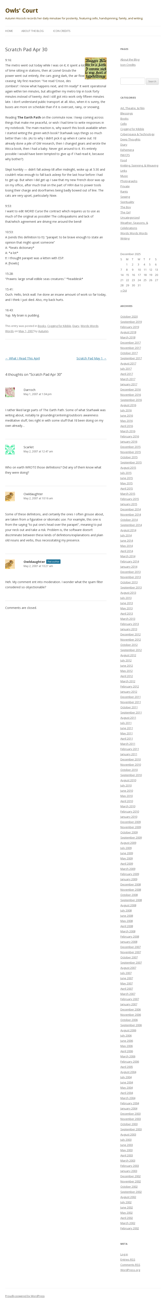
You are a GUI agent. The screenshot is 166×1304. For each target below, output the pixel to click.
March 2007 (127, 994)
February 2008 (129, 936)
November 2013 (130, 577)
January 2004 (128, 1108)
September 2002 (131, 1192)
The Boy (125, 207)
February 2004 (129, 1103)
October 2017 (129, 353)
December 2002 (130, 1176)
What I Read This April (22, 358)
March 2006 (127, 1056)
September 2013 (131, 587)
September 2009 (131, 837)
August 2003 (128, 1134)
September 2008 (131, 900)
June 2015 (126, 478)
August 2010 (128, 780)
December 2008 (130, 884)
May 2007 (126, 983)
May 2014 (126, 546)
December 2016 (130, 389)
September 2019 (131, 322)
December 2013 (130, 572)
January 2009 (128, 879)
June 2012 (126, 666)
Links (123, 171)
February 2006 (129, 1061)
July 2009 (126, 848)
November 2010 (130, 765)
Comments (130, 1265)
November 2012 (130, 639)
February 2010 (129, 811)
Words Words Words (134, 233)
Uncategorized (130, 217)
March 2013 (127, 619)
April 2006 (126, 1051)
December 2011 (130, 697)
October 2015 (129, 457)
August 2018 (128, 332)
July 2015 (126, 473)
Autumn (43, 331)
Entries (127, 1259)
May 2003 (126, 1150)
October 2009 (129, 832)
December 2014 (130, 509)
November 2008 (130, 890)
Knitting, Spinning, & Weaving (139, 165)
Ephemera (127, 150)
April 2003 (126, 1155)
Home (9, 31)
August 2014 (128, 530)
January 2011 (128, 754)
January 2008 (128, 942)
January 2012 (128, 692)
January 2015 (128, 504)
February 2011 (129, 749)
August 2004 (128, 1072)
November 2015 (130, 452)
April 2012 (126, 676)
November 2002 (130, 1181)
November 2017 (130, 348)
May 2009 (126, 858)
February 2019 (129, 327)
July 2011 (126, 723)
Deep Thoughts (130, 139)
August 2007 (128, 968)
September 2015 (131, 462)
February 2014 (129, 561)
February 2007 (129, 999)
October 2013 (129, 582)
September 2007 (131, 962)
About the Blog (32, 31)
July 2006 (126, 1035)
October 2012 (129, 645)
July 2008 (126, 910)
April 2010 (126, 801)
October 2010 (129, 770)
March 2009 (127, 869)
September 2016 (131, 400)
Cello (123, 124)
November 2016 (130, 395)
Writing (124, 238)
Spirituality (127, 202)
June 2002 (126, 1207)
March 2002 (127, 1223)
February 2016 (129, 436)
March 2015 (127, 494)
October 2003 (129, 1124)
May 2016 (126, 421)
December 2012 (130, 634)
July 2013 (126, 598)
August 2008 (128, 905)
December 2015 (130, 447)
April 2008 (126, 926)
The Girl (125, 212)
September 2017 (131, 358)
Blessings (126, 113)
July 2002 (126, 1202)
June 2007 (126, 978)
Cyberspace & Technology (137, 134)
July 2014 (126, 535)
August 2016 (128, 405)
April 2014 (126, 551)
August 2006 (128, 1030)
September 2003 (131, 1129)
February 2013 (129, 624)
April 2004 (126, 1093)
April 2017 (126, 374)
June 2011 (126, 728)
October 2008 (129, 895)
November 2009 (130, 827)
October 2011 (129, 707)
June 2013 (126, 603)
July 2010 (126, 785)
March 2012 (127, 681)
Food (123, 160)
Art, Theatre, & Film (132, 108)
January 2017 (128, 384)
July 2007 (126, 973)
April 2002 (126, 1218)
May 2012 (126, 671)
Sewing (125, 197)
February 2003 (129, 1166)
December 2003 (130, 1114)
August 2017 (128, 363)
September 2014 (131, 525)
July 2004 (126, 1077)
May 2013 (126, 608)
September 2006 (131, 1025)
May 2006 (126, 1046)
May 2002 (126, 1213)
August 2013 (128, 593)
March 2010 (127, 806)
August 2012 (128, 655)
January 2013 (128, 629)
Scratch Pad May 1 (92, 358)
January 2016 (128, 441)
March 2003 (127, 1160)
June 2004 (126, 1082)
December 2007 (130, 947)
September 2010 (131, 775)
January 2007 (128, 1004)
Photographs (128, 181)
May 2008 (126, 921)
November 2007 (130, 952)
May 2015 (126, 483)
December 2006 (130, 1009)
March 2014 (127, 556)
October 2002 (129, 1187)
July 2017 (126, 369)
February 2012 (129, 686)
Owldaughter (34, 561)
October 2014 (129, 520)
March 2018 (127, 337)
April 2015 (126, 488)
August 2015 (128, 468)
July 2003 (126, 1140)
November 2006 (130, 1015)
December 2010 (130, 759)
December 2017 (130, 343)
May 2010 (126, 796)
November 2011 (130, 702)
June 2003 (126, 1145)
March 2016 (127, 431)
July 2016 (126, 410)
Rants (124, 191)
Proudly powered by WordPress (25, 1296)
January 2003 (128, 1171)
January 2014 (128, 567)
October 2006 (129, 1020)
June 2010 (126, 791)
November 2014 (130, 514)
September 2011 (131, 712)
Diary (75, 326)
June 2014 (126, 540)
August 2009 (128, 843)
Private (125, 186)
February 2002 (129, 1228)
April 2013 (126, 613)
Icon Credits (61, 31)
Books (42, 326)
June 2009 (126, 853)
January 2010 (128, 817)
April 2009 (126, 863)
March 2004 (127, 1098)
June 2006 (126, 1041)
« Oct (123, 290)
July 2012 (126, 660)
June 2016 (126, 415)
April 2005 (126, 1067)
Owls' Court (21, 10)
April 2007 (126, 989)
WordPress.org (130, 1270)
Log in (124, 1254)
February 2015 (129, 499)
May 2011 (126, 733)
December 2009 (130, 822)
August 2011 (128, 718)
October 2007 (129, 957)
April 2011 (126, 738)
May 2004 (126, 1088)
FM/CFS (125, 155)
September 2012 (131, 650)
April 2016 (126, 426)
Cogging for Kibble (59, 326)
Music (124, 176)
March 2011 (127, 744)
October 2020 (129, 316)
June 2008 (126, 916)
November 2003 (130, 1119)
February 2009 (129, 874)
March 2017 (127, 379)
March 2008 (127, 931)
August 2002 (128, 1197)
